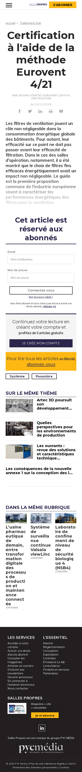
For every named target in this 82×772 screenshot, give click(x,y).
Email (11, 252)
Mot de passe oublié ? (41, 296)
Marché (48, 643)
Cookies (64, 767)
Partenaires (50, 673)
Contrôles (49, 658)
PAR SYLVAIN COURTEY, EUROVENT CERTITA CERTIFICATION (41, 97)
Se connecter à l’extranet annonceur (21, 682)
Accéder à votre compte (18, 645)
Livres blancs (51, 666)
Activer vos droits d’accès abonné (19, 652)
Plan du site (36, 763)
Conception (50, 651)
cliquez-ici (49, 306)
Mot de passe (18, 270)
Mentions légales (55, 763)
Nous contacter (18, 688)
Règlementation (54, 647)
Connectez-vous (41, 290)
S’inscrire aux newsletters (16, 671)
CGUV (71, 763)
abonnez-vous (41, 364)
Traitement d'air (30, 23)
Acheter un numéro (21, 666)
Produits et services (56, 669)
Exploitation (50, 654)
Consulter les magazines (16, 660)
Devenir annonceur (20, 677)
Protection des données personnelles (35, 767)
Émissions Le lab (54, 662)
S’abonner (62, 5)
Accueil (10, 23)
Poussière (44, 376)
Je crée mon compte (41, 343)
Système (17, 376)
